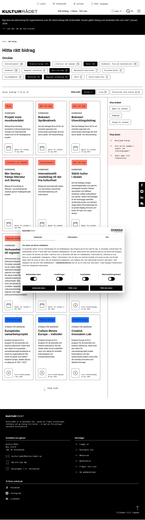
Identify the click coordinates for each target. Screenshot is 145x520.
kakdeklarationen (63, 263)
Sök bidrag (63, 11)
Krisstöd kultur (113, 70)
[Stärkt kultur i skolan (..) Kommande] (84, 194)
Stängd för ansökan (120, 122)
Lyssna (41, 3)
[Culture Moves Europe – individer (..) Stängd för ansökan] (51, 347)
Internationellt (14, 64)
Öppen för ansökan (120, 109)
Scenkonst (11, 70)
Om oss (83, 11)
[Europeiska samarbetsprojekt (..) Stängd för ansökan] (17, 347)
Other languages (99, 3)
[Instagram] (142, 191)
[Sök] (130, 11)
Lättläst (78, 4)
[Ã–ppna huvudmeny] (139, 11)
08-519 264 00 (19, 463)
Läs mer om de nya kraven (21, 28)
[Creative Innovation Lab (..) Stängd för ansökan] (84, 347)
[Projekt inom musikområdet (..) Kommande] (17, 128)
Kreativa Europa (39, 64)
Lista (103, 92)
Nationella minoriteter (86, 70)
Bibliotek (34, 77)
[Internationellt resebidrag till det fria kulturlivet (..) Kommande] (51, 194)
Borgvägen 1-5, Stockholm (25, 469)
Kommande (115, 115)
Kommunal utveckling (34, 70)
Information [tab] (72, 237)
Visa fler (52, 388)
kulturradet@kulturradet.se (27, 456)
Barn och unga (59, 70)
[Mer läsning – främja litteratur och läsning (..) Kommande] (17, 194)
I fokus (74, 11)
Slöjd (78, 77)
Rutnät (88, 92)
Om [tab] (107, 237)
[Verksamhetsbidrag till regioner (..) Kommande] (17, 272)
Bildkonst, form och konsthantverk (119, 64)
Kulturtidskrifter (98, 77)
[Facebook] (142, 185)
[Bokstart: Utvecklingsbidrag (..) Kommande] (84, 128)
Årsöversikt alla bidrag (126, 92)
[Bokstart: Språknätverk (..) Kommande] (51, 128)
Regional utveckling (56, 77)
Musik (90, 64)
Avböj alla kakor (38, 288)
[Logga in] (115, 11)
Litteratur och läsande (67, 64)
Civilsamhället (13, 77)
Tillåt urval (72, 288)
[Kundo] (142, 204)
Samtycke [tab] (38, 237)
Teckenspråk (59, 4)
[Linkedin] (142, 197)
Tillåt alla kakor (106, 288)
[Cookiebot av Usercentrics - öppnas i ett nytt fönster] (113, 230)
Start (4, 41)
